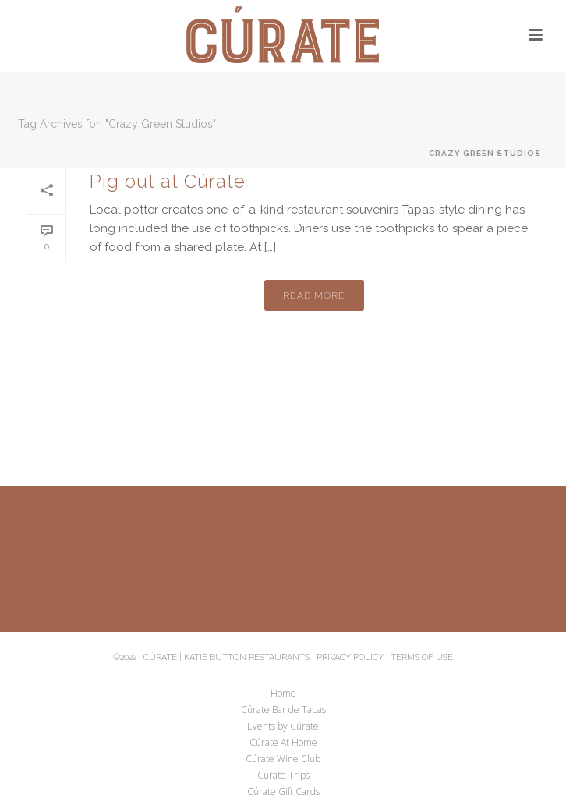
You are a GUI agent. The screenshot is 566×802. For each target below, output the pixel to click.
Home (283, 693)
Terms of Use (422, 657)
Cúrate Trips (283, 775)
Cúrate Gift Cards (283, 792)
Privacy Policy (350, 657)
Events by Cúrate (283, 726)
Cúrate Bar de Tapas (283, 710)
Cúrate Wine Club (283, 759)
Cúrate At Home (283, 743)
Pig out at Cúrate (168, 181)
